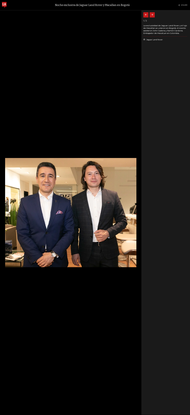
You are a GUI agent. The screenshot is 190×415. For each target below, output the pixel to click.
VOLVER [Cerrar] (183, 5)
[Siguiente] (152, 14)
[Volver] (145, 14)
